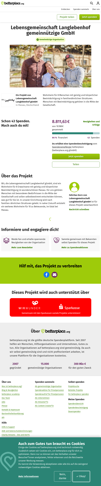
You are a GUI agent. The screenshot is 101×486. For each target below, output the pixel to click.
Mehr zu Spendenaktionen (75, 247)
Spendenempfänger (62, 147)
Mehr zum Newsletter (22, 247)
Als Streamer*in (41, 402)
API (3, 417)
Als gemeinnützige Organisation (48, 386)
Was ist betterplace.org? (12, 386)
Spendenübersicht (76, 404)
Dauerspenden (74, 411)
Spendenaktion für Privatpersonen (49, 390)
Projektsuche (73, 386)
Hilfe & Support (8, 427)
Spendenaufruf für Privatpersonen (49, 394)
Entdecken (65, 9)
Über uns (96, 9)
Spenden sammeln (81, 9)
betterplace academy (11, 394)
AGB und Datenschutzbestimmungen (17, 431)
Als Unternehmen (42, 398)
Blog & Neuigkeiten (10, 390)
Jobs (3, 402)
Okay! (81, 476)
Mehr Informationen (28, 476)
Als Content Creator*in (44, 406)
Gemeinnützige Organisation (51, 39)
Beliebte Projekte (75, 390)
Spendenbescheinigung (78, 408)
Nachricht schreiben (79, 209)
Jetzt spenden (89, 17)
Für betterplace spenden (78, 394)
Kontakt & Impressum (11, 410)
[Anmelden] (98, 3)
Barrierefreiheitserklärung (13, 413)
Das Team (6, 398)
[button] (46, 275)
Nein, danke (62, 476)
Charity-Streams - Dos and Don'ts (16, 435)
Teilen (76, 164)
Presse (4, 406)
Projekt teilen (67, 17)
